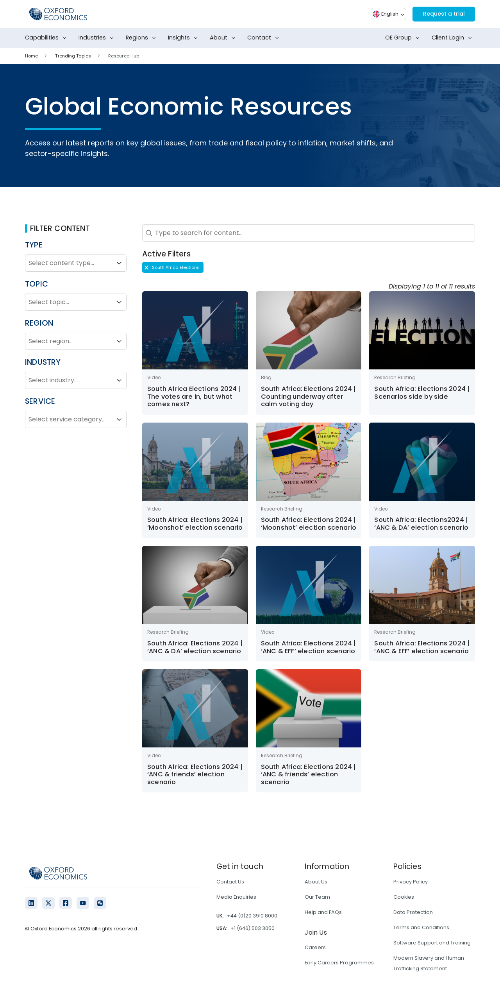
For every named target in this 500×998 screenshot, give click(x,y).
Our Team (317, 897)
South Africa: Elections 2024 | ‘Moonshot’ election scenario (195, 523)
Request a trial (440, 13)
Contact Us (230, 881)
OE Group (404, 38)
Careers (315, 947)
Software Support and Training (432, 942)
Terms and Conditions (421, 927)
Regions (142, 38)
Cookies (403, 897)
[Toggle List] (119, 263)
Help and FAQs (323, 912)
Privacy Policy (410, 881)
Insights (184, 38)
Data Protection (413, 912)
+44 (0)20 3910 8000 (252, 915)
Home (31, 56)
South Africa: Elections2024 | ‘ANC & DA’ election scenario (421, 523)
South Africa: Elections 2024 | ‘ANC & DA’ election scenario (195, 647)
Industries (98, 38)
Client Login (453, 38)
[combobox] (68, 263)
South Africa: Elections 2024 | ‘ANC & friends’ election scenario (195, 774)
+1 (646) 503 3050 (252, 928)
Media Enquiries (236, 897)
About (224, 38)
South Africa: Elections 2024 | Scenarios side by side (422, 392)
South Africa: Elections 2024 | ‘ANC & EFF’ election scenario (308, 647)
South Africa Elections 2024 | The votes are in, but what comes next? (194, 396)
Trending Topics (73, 56)
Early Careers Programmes (339, 962)
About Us (316, 881)
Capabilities (47, 38)
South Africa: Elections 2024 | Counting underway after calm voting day (308, 396)
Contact (264, 38)
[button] (173, 267)
